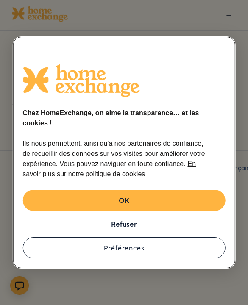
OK (124, 200)
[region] (124, 152)
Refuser (124, 224)
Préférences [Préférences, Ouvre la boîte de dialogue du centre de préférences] (124, 248)
